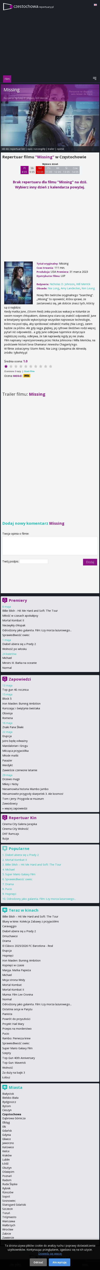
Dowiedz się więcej (50, 1253)
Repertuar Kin (23, 817)
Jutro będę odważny (15, 741)
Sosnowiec (9, 1200)
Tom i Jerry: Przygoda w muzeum (23, 798)
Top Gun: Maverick (14, 1062)
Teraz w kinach (23, 910)
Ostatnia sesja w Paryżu (17, 1009)
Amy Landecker (70, 288)
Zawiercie (8, 1237)
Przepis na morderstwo (17, 1028)
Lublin (6, 1159)
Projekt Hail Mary (13, 1024)
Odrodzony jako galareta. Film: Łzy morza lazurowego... (37, 630)
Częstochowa (11, 1114)
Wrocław (7, 1229)
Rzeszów (7, 1192)
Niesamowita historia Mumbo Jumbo (25, 789)
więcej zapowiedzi (16, 808)
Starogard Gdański (14, 1204)
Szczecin (7, 1209)
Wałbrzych (8, 1225)
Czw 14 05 (75, 170)
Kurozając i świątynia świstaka (21, 708)
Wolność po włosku (14, 649)
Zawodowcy (10, 803)
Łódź (5, 1163)
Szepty (6, 1053)
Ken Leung (88, 288)
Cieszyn (7, 1110)
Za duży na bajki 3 (13, 1072)
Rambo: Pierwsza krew (16, 1038)
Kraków (7, 1155)
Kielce (6, 1151)
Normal (7, 668)
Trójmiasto (9, 1217)
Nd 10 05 (40, 170)
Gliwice (6, 1139)
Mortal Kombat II (13, 620)
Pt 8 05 (24, 170)
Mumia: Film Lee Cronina (17, 994)
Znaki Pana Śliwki (12, 727)
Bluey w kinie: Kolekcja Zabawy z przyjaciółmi (30, 921)
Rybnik (6, 1188)
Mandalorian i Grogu (15, 746)
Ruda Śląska (9, 1184)
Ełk (4, 1126)
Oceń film (29, 371)
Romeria (7, 718)
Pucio (8, 889)
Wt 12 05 (57, 170)
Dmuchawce (10, 936)
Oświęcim (8, 1172)
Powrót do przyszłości (16, 1019)
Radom (6, 1180)
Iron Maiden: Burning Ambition (21, 703)
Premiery (18, 600)
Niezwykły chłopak (13, 625)
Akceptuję (59, 1262)
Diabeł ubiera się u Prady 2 (19, 644)
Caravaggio (9, 926)
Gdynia (6, 1135)
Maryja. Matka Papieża (16, 970)
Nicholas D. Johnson (24, 98)
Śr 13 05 (66, 170)
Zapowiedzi (20, 679)
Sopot (6, 1196)
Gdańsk (7, 1130)
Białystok (8, 1093)
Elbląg (6, 1122)
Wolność (7, 1067)
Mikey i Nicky (10, 784)
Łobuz (6, 1077)
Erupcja (7, 736)
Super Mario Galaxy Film (20, 874)
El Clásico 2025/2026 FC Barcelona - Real (27, 946)
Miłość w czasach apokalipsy (20, 615)
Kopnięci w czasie (13, 965)
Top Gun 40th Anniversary (18, 1058)
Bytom (6, 1106)
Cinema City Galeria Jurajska (19, 824)
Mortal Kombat (12, 985)
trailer (51, 149)
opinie (60, 149)
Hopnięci (10, 894)
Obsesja (7, 713)
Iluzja (5, 838)
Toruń (6, 1213)
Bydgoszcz (9, 1102)
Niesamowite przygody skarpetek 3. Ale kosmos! (32, 794)
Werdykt (7, 765)
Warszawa (8, 1221)
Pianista (7, 1014)
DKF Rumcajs (10, 834)
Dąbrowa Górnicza (14, 1118)
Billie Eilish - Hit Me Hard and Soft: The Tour (30, 610)
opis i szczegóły (36, 149)
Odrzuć (38, 1262)
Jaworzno (8, 1143)
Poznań (7, 1176)
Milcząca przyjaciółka (15, 751)
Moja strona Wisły (13, 980)
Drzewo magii (11, 779)
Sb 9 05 (32, 170)
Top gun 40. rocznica (15, 689)
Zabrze (6, 1233)
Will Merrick (42, 98)
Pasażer (7, 760)
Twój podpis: (11, 561)
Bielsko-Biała (10, 1097)
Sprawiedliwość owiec (16, 635)
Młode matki (10, 755)
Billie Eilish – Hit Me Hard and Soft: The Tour (33, 864)
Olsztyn (7, 1168)
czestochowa (34, 6)
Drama (9, 884)
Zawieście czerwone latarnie (19, 770)
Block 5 (6, 698)
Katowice (8, 1147)
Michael (7, 658)
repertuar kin (17, 149)
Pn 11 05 (49, 170)
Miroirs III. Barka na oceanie (19, 663)
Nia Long (53, 288)
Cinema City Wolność (15, 829)
